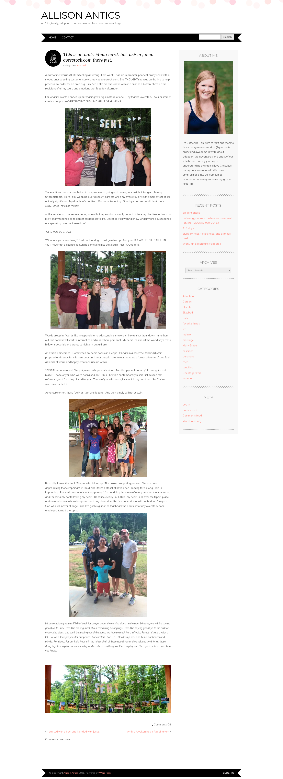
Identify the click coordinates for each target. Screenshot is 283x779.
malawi (81, 65)
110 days (188, 228)
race (185, 362)
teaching (188, 367)
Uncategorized (192, 372)
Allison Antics (80, 15)
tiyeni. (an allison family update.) (202, 243)
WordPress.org (192, 421)
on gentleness (191, 212)
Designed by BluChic (228, 773)
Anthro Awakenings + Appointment (148, 731)
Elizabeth (188, 312)
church (187, 307)
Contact (68, 37)
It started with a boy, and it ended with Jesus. (73, 731)
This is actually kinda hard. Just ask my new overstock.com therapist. (108, 57)
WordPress (105, 772)
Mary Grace (190, 345)
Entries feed (190, 410)
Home (52, 37)
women (187, 378)
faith (185, 318)
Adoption (188, 296)
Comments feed (192, 415)
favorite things (191, 323)
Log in (186, 404)
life (184, 329)
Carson (187, 301)
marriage (188, 340)
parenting (189, 356)
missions (188, 351)
